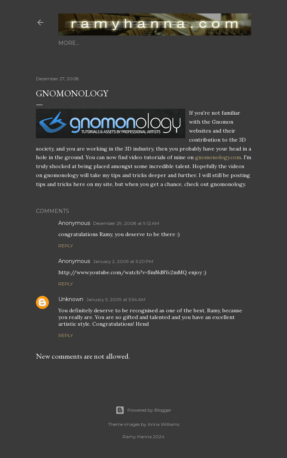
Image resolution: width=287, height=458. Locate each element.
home (67, 43)
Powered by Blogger (143, 410)
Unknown (70, 299)
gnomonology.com (218, 157)
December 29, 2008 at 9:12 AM (126, 223)
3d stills (117, 43)
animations (153, 43)
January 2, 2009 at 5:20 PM (123, 261)
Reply (65, 245)
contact (237, 43)
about (90, 43)
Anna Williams (163, 424)
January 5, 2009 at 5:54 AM (115, 299)
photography (198, 43)
